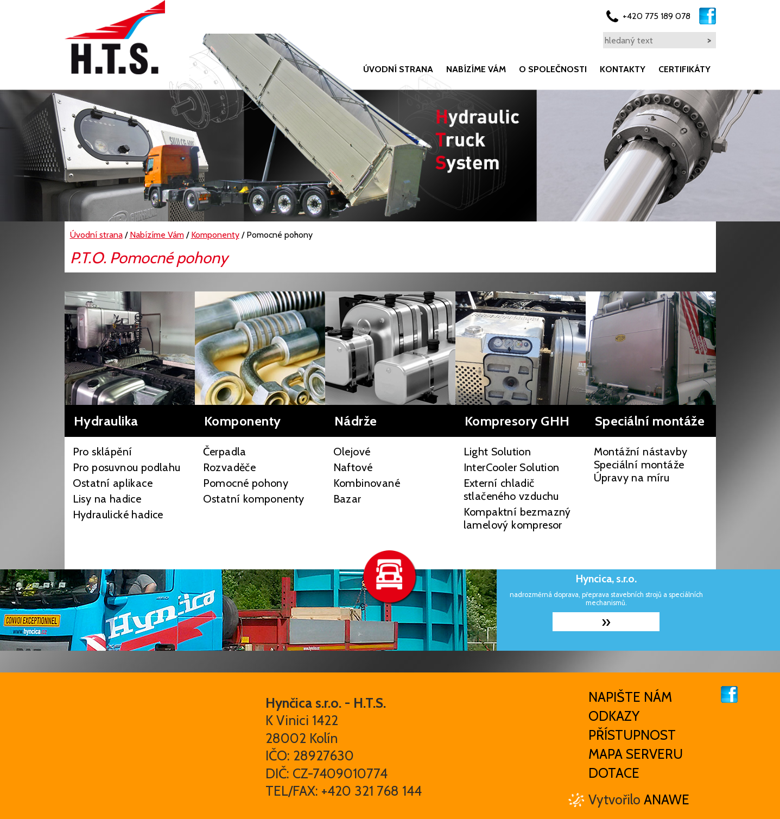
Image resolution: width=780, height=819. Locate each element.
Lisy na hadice (107, 498)
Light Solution (497, 451)
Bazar (347, 498)
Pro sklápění (102, 451)
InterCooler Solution (512, 467)
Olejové (352, 451)
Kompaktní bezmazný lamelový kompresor (517, 518)
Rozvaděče (229, 467)
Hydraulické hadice (118, 514)
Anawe (666, 799)
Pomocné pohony (246, 483)
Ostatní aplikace (113, 483)
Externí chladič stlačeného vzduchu (511, 490)
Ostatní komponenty (254, 498)
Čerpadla (224, 451)
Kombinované (366, 483)
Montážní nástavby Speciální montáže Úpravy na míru (641, 464)
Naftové (353, 467)
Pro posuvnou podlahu (127, 467)
